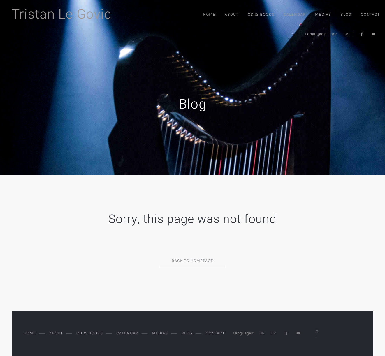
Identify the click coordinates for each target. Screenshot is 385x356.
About (231, 14)
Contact (370, 14)
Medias (323, 14)
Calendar (295, 14)
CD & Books (261, 14)
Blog (345, 14)
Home (209, 14)
